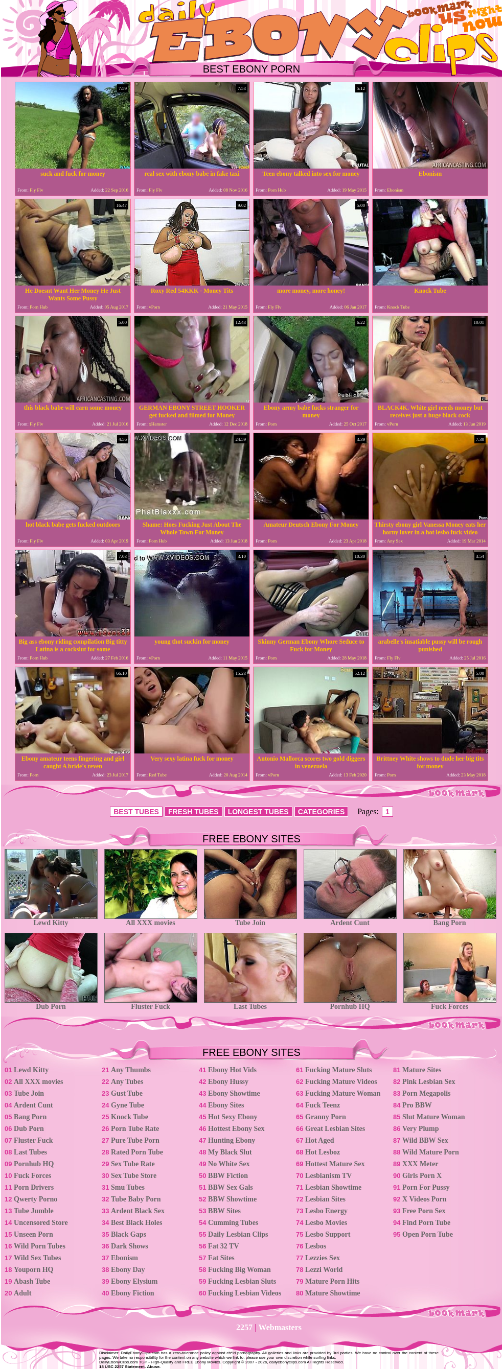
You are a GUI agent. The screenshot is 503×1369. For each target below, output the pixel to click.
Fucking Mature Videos (341, 1081)
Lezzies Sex (322, 1258)
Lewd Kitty (51, 920)
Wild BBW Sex (425, 1140)
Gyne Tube (127, 1105)
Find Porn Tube (426, 1222)
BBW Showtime (232, 1199)
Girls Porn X (422, 1175)
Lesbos (315, 1246)
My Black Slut (230, 1152)
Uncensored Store (41, 1222)
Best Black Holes (136, 1222)
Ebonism (124, 1258)
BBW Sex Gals (230, 1187)
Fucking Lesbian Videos (244, 1293)
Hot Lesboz (322, 1152)
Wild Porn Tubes (39, 1246)
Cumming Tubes (233, 1222)
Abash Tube (32, 1281)
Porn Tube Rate (135, 1128)
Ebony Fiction (132, 1293)
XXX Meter (420, 1164)
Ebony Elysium (134, 1281)
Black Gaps (128, 1234)
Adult (22, 1293)
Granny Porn (325, 1117)
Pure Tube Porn (135, 1140)
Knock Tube (129, 1117)
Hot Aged (319, 1140)
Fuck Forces (449, 1003)
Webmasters (280, 1327)
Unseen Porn (33, 1234)
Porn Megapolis (426, 1093)
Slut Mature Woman (433, 1117)
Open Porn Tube (427, 1234)
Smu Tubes (128, 1187)
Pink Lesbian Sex (428, 1081)
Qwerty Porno (35, 1199)
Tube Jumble (34, 1211)
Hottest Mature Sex (334, 1164)
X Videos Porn (424, 1199)
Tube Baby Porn (136, 1199)
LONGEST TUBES (258, 812)
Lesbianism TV (328, 1175)
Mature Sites (421, 1070)
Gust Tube (127, 1093)
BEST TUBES (136, 812)
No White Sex (228, 1164)
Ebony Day (128, 1269)
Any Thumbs (131, 1070)
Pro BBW (417, 1105)
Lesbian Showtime (333, 1187)
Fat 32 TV (223, 1246)
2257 (244, 1327)
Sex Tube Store (133, 1175)
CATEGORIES (321, 812)
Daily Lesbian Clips (238, 1234)
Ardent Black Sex (138, 1211)
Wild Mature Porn (430, 1152)
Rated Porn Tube (137, 1152)
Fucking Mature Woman (342, 1093)
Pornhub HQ (350, 1003)
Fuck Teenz (322, 1105)
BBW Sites (224, 1211)
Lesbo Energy (326, 1211)
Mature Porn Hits (332, 1281)
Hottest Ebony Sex (236, 1128)
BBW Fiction (228, 1175)
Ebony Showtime (234, 1093)
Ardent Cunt (350, 920)
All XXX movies (150, 920)
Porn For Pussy (425, 1187)
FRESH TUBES (193, 812)
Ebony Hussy (228, 1081)
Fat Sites (221, 1258)
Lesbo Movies (326, 1222)
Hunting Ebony (231, 1140)
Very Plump (420, 1128)
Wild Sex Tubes (37, 1258)
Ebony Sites (226, 1105)
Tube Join (250, 920)
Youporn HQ (33, 1269)
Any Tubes (127, 1081)
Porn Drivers (34, 1187)
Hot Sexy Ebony (232, 1117)
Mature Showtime (332, 1293)
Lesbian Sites (325, 1199)
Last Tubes (250, 1003)
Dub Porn (51, 1003)
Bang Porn (449, 920)
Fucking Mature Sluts (338, 1070)
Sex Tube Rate (133, 1164)
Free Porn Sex (424, 1211)
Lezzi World (323, 1269)
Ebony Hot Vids (232, 1070)
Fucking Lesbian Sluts (242, 1281)
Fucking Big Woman (239, 1269)
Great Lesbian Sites (335, 1128)
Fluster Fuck (150, 1003)
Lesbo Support (327, 1234)
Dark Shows (129, 1246)
